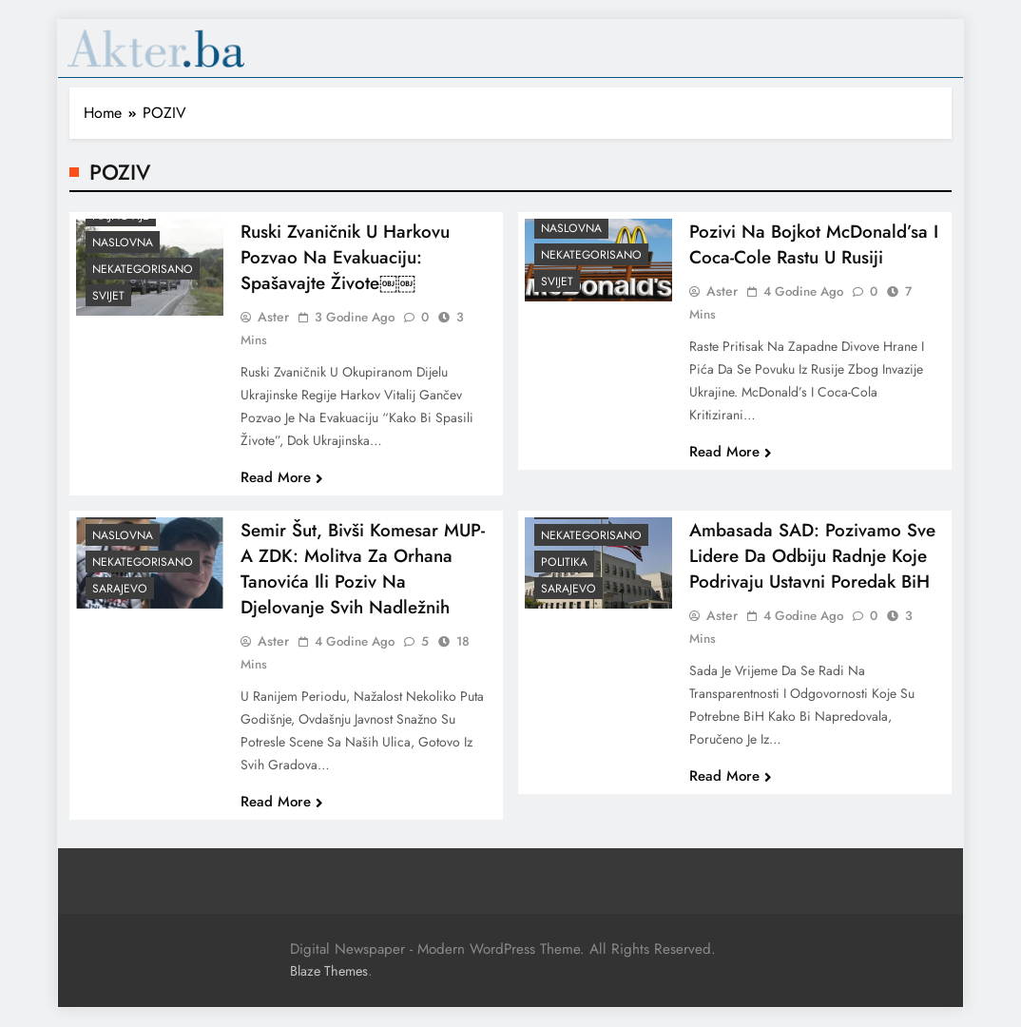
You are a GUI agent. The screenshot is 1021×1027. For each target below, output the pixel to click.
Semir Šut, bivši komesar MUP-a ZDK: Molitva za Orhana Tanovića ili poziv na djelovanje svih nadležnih (363, 579)
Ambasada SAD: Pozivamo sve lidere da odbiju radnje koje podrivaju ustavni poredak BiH (812, 566)
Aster (273, 327)
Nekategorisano (142, 279)
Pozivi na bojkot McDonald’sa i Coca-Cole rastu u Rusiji (813, 255)
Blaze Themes (329, 970)
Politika (564, 572)
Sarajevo (119, 599)
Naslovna (122, 253)
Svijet (108, 306)
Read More (282, 487)
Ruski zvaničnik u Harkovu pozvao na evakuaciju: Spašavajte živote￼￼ (345, 267)
